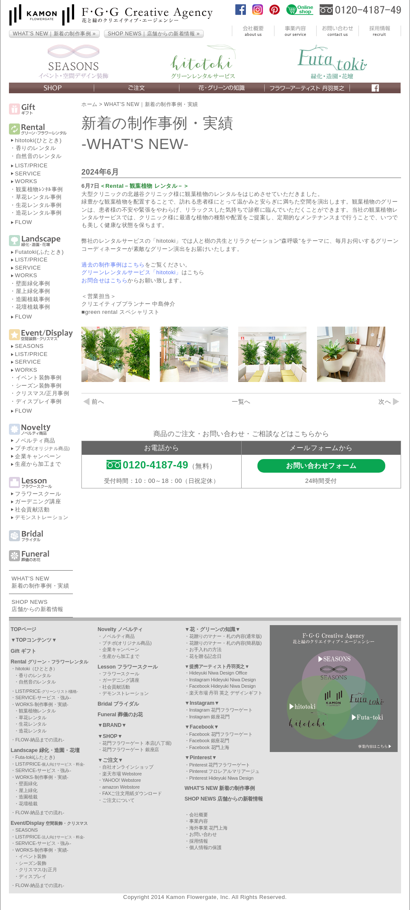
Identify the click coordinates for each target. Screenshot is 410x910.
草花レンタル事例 (39, 197)
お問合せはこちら (104, 280)
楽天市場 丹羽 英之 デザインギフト (226, 692)
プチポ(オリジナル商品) (127, 643)
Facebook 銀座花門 (209, 740)
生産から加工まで (38, 464)
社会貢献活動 (32, 509)
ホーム (89, 104)
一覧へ (241, 401)
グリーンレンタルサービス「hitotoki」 (131, 272)
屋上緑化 (28, 790)
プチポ (42, 448)
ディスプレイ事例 (39, 401)
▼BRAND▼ (112, 725)
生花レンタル (32, 723)
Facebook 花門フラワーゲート (221, 734)
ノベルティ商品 (35, 440)
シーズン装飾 (32, 863)
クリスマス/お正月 (38, 869)
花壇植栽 (28, 803)
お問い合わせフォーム (321, 465)
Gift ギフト (23, 651)
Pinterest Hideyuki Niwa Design (221, 778)
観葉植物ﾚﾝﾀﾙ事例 (39, 189)
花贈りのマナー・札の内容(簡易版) (225, 643)
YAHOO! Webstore (121, 780)
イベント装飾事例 (39, 377)
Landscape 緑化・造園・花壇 (45, 750)
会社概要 (198, 814)
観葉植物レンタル (37, 710)
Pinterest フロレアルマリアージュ (224, 771)
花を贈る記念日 (205, 656)
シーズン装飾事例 (39, 385)
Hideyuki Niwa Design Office (218, 672)
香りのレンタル (36, 148)
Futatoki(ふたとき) (39, 252)
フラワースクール (38, 494)
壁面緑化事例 (33, 283)
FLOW (23, 222)
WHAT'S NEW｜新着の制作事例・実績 (151, 104)
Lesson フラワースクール (128, 667)
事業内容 (198, 821)
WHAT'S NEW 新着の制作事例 (220, 788)
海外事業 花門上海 (208, 827)
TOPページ (23, 629)
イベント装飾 (32, 856)
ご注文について (118, 800)
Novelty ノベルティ (120, 629)
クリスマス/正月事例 (42, 393)
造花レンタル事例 (39, 213)
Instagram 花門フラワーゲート (221, 709)
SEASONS (29, 346)
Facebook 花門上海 (209, 747)
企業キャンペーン (38, 456)
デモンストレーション (41, 517)
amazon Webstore (121, 786)
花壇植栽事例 (33, 307)
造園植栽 (28, 796)
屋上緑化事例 (33, 291)
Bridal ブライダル (118, 704)
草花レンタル (32, 717)
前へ (94, 401)
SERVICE (28, 173)
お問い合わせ (203, 834)
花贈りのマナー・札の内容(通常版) (225, 636)
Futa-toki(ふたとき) (35, 757)
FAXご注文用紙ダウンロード (132, 793)
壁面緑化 (28, 783)
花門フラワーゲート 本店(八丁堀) (136, 743)
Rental (49, 662)
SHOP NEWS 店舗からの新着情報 (224, 799)
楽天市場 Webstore (122, 773)
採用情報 (198, 841)
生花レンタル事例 (39, 205)
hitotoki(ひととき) (38, 140)
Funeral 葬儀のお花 (120, 715)
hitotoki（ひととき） (36, 668)
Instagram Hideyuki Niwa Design (222, 679)
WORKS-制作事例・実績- (42, 704)
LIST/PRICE (31, 165)
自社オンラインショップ (127, 766)
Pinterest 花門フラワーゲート (219, 764)
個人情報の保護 (205, 847)
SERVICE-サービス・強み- (43, 697)
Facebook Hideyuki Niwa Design (222, 686)
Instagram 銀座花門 (209, 716)
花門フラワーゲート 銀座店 (130, 749)
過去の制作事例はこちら (113, 264)
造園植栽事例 (33, 299)
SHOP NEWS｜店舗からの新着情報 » (154, 34)
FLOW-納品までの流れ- (39, 739)
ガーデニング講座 (38, 501)
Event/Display (49, 823)
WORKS (26, 181)
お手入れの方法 (205, 649)
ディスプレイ (32, 876)
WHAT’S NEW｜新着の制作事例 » (54, 34)
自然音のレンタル (39, 156)
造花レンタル (32, 730)
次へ (388, 401)
